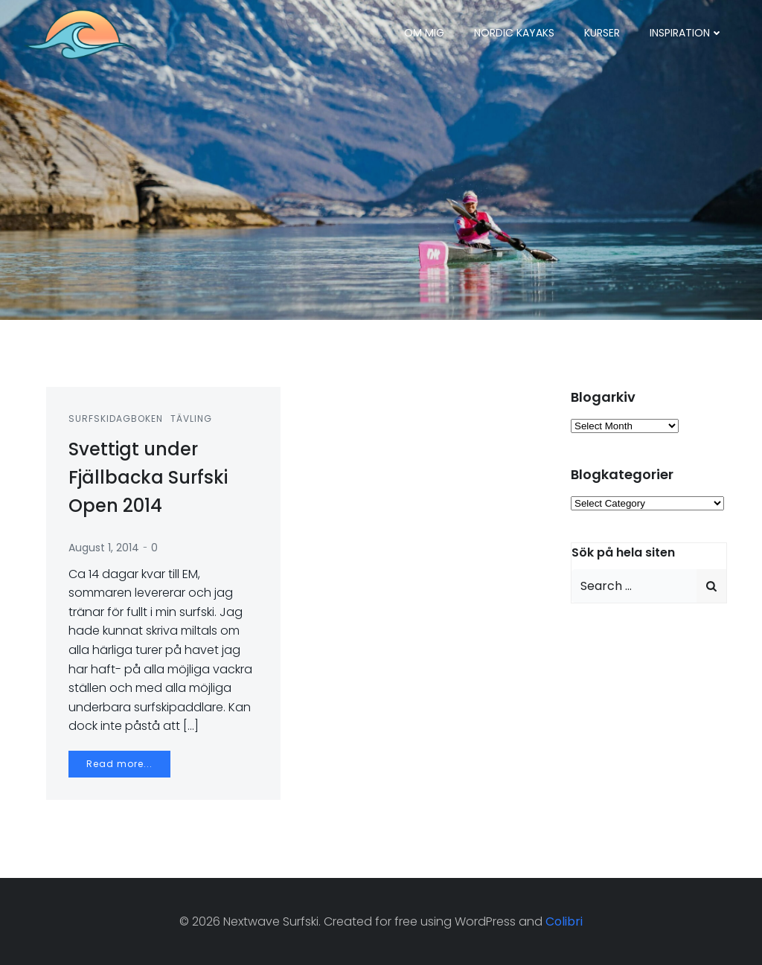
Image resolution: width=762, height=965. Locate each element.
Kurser (602, 32)
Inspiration (686, 32)
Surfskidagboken (115, 418)
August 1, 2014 (103, 547)
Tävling (191, 418)
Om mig (424, 32)
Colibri (564, 921)
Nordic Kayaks (514, 32)
